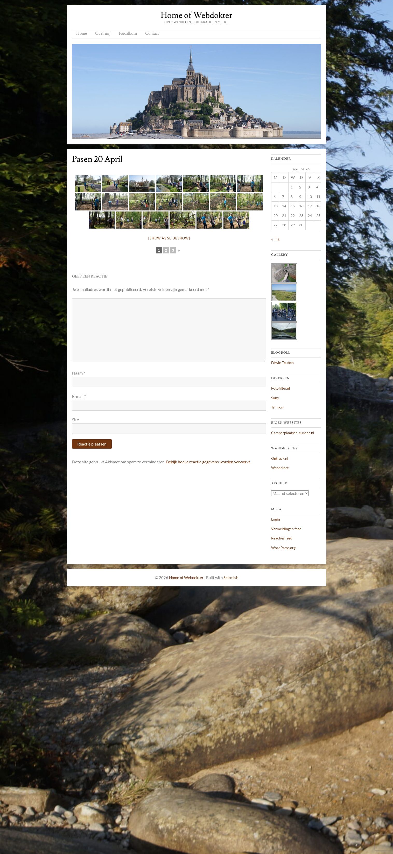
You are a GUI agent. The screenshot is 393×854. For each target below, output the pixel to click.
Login (275, 519)
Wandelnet (280, 467)
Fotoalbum (128, 33)
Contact (152, 33)
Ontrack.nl (279, 458)
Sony (275, 398)
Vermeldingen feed (286, 529)
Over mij (102, 33)
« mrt (275, 239)
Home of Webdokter (196, 15)
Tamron (277, 407)
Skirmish (230, 577)
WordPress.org (283, 547)
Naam (78, 372)
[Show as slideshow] (169, 238)
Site (75, 419)
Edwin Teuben (282, 362)
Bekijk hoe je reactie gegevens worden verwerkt (208, 461)
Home (81, 33)
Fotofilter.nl (280, 388)
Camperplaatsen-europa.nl (292, 432)
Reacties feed (281, 538)
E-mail (79, 396)
